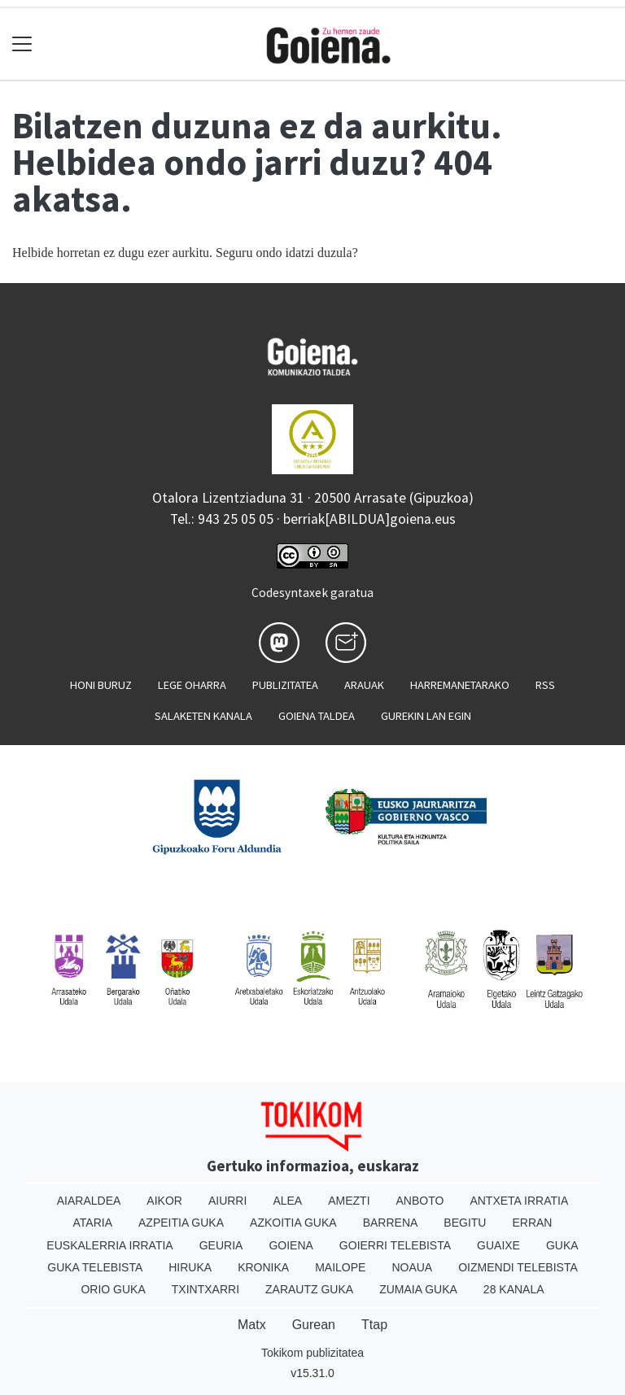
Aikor (164, 1200)
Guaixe (498, 1245)
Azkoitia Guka (293, 1222)
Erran (532, 1222)
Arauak (364, 685)
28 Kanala (513, 1289)
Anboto (420, 1200)
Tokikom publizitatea (312, 1352)
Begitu (465, 1222)
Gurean (313, 1325)
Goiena (290, 1245)
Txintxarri (205, 1289)
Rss (545, 685)
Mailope (340, 1267)
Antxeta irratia (519, 1200)
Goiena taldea (316, 715)
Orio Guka (113, 1289)
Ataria (93, 1222)
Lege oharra (192, 685)
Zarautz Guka (309, 1289)
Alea (287, 1200)
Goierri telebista (395, 1245)
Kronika (263, 1267)
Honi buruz (101, 685)
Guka (562, 1245)
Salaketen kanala (203, 715)
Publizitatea (285, 685)
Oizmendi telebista (518, 1267)
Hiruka (190, 1267)
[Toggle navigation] (22, 44)
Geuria (221, 1245)
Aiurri (227, 1200)
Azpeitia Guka (181, 1222)
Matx (252, 1325)
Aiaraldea (89, 1200)
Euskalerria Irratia (109, 1245)
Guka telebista (94, 1267)
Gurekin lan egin (426, 715)
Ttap (374, 1325)
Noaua (411, 1267)
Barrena (390, 1222)
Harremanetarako (459, 685)
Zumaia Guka (418, 1289)
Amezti (348, 1200)
